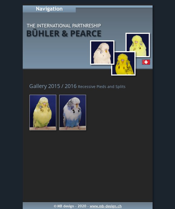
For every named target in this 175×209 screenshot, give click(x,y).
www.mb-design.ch (106, 206)
